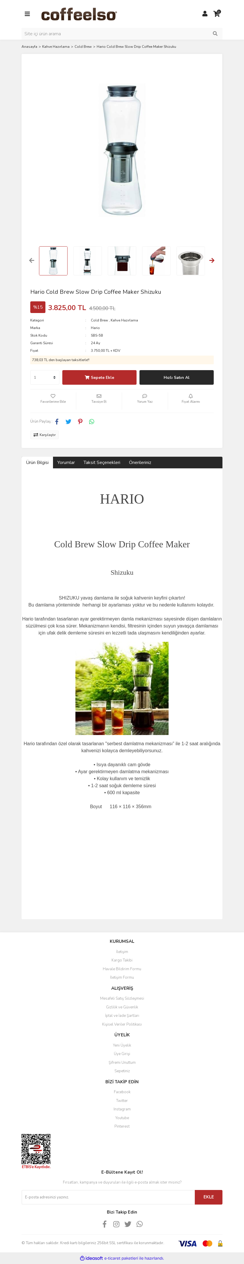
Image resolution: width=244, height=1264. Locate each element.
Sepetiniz (122, 1071)
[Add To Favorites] (53, 401)
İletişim (122, 951)
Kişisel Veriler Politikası (122, 1024)
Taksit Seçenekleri (102, 462)
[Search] (122, 34)
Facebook (122, 1092)
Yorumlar (66, 462)
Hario (95, 328)
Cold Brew (99, 320)
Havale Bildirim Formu (122, 969)
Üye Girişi (122, 1053)
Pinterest (122, 1126)
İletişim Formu (122, 977)
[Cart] (216, 14)
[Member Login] (205, 14)
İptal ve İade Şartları (122, 1015)
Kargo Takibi (122, 960)
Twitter (122, 1100)
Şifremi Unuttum (122, 1062)
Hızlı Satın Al (177, 377)
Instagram (122, 1109)
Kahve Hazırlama (124, 320)
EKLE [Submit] (209, 1197)
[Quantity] (44, 377)
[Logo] (88, 13)
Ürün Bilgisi (37, 462)
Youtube (122, 1118)
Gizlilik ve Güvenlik (122, 1007)
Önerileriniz (140, 462)
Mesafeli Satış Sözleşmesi (122, 998)
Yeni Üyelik (122, 1045)
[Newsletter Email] (108, 1197)
